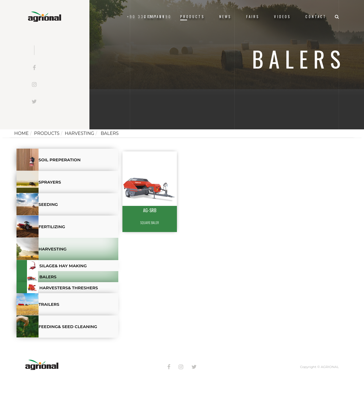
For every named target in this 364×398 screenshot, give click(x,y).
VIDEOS (282, 16)
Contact (315, 16)
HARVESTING (79, 133)
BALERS (109, 133)
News (225, 16)
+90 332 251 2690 (149, 16)
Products (192, 16)
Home (21, 133)
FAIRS (253, 16)
